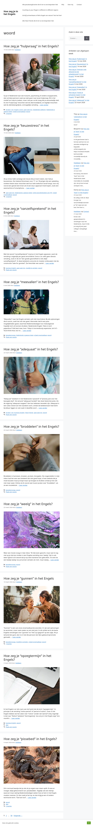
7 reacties (9, 644)
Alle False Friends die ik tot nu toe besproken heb (38, 21)
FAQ (62, 4)
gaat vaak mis (28, 110)
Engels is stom (18, 110)
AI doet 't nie (10, 110)
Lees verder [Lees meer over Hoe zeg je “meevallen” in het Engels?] (27, 331)
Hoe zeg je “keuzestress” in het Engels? (26, 127)
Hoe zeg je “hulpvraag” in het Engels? (31, 46)
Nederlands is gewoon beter (23, 193)
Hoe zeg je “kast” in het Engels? (81, 131)
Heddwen (77, 163)
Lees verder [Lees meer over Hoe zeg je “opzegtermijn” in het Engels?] (15, 718)
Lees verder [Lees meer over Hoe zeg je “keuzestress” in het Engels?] (30, 188)
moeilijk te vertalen (32, 268)
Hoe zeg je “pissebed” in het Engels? (30, 739)
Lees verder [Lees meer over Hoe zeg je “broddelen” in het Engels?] (23, 485)
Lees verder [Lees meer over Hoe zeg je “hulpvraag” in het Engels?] (44, 105)
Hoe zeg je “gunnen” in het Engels (29, 578)
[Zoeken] (86, 38)
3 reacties (9, 113)
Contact (79, 4)
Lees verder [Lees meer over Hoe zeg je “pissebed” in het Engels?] (32, 797)
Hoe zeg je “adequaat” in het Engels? (31, 349)
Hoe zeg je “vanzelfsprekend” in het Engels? (30, 210)
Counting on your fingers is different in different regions (40, 10)
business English (11, 268)
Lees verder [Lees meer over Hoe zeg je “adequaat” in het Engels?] (43, 408)
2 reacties (9, 806)
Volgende (18, 816)
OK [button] (89, 823)
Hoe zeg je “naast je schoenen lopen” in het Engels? (77, 94)
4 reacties (9, 196)
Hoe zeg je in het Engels (11, 13)
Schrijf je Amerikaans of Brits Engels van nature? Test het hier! (42, 15)
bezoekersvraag (10, 335)
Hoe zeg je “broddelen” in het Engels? (31, 426)
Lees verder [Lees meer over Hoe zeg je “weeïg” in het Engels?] (54, 560)
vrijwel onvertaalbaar (19, 111)
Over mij (70, 4)
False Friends (29, 412)
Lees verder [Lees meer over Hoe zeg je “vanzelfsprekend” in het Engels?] (50, 263)
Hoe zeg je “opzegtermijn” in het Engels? (27, 658)
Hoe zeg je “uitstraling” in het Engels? (80, 117)
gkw (7, 725)
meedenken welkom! (39, 110)
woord (28, 111)
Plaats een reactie (11, 270)
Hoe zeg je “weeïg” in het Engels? (28, 504)
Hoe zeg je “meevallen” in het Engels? (31, 282)
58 (11, 816)
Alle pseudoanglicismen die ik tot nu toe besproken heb (40, 4)
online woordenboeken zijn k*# (42, 193)
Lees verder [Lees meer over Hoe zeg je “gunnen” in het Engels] (16, 637)
